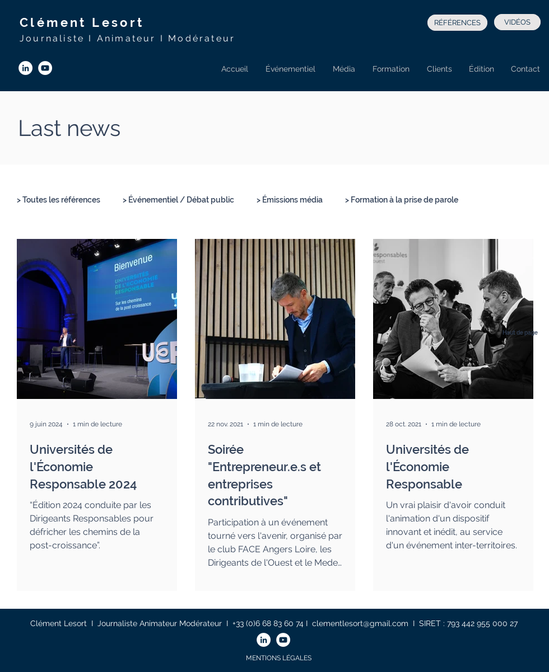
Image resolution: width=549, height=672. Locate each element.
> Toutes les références (58, 199)
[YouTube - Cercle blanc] (45, 68)
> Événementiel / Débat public (178, 199)
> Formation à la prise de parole (401, 199)
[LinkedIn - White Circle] (25, 68)
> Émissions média (290, 199)
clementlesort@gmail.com (360, 623)
